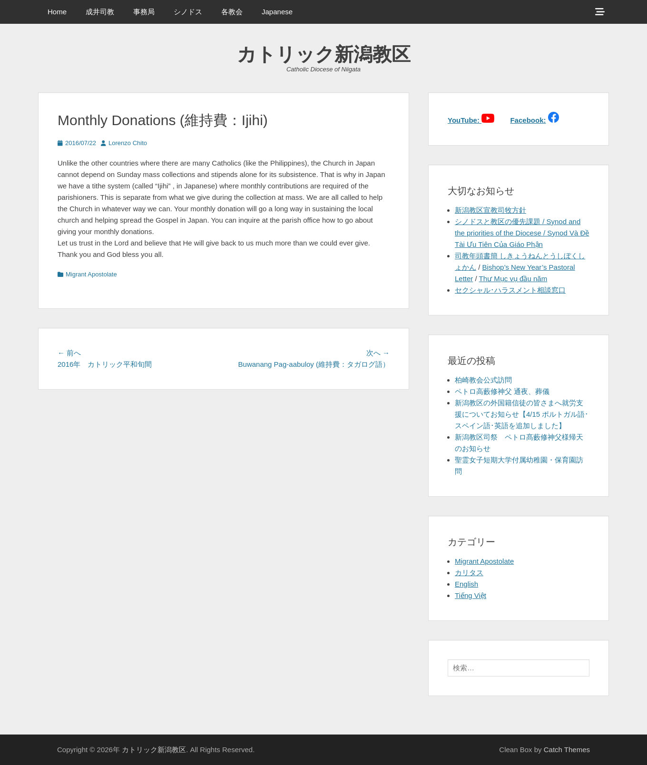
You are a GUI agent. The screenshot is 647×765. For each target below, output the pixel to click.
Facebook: (528, 120)
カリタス (469, 573)
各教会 (232, 12)
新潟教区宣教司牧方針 (490, 210)
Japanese (277, 12)
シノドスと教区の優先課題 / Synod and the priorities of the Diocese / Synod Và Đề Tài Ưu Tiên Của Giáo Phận (522, 232)
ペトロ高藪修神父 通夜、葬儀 (502, 391)
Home (57, 12)
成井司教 (100, 12)
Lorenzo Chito (127, 143)
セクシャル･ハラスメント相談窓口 (510, 290)
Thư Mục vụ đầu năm (513, 279)
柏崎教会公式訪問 (483, 380)
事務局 (144, 12)
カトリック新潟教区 (324, 54)
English (466, 584)
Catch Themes (567, 749)
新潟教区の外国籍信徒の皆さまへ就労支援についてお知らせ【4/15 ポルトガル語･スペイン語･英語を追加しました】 (521, 414)
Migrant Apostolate (91, 274)
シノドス (188, 12)
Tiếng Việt (470, 595)
